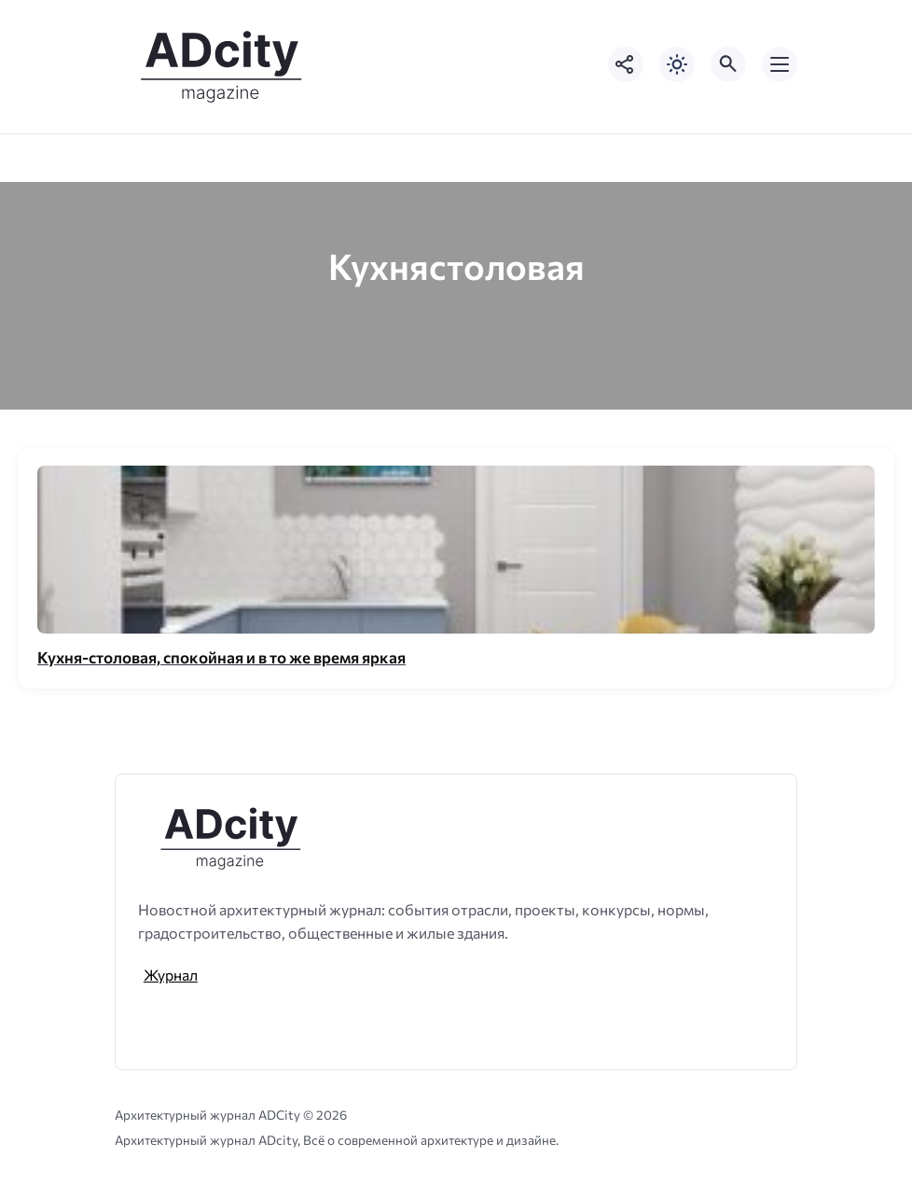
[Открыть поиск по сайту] (728, 64)
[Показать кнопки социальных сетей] (625, 64)
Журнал (171, 974)
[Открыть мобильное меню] (779, 64)
